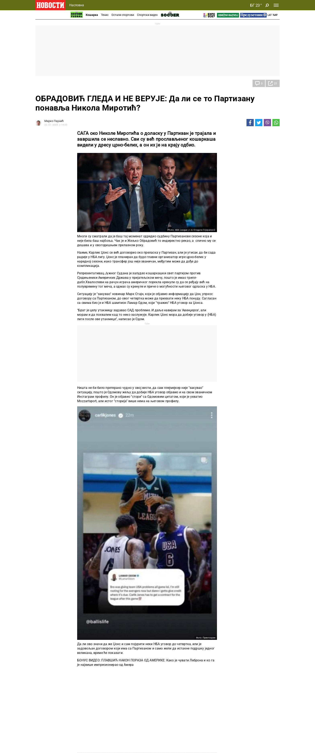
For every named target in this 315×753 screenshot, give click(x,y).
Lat (270, 15)
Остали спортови (122, 14)
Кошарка (92, 14)
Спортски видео (147, 14)
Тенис (104, 14)
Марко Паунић (54, 121)
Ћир (275, 15)
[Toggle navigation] (276, 5)
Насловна (76, 5)
